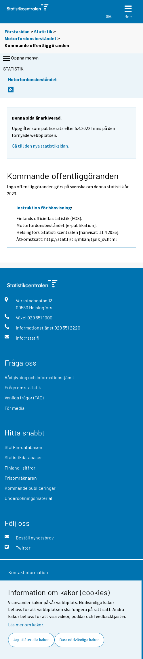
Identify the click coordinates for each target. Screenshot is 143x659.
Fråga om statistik (23, 387)
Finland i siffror (20, 467)
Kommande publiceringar (30, 488)
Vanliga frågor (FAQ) (24, 397)
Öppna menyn (20, 58)
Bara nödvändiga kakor (79, 639)
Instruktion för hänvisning (43, 208)
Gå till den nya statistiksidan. (40, 146)
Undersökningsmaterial (28, 498)
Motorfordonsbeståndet (30, 38)
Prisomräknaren (21, 478)
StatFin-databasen (23, 447)
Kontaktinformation (28, 572)
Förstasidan (17, 31)
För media (14, 408)
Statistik (43, 31)
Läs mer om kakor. (26, 625)
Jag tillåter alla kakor (31, 639)
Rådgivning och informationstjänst (39, 377)
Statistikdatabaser (23, 457)
